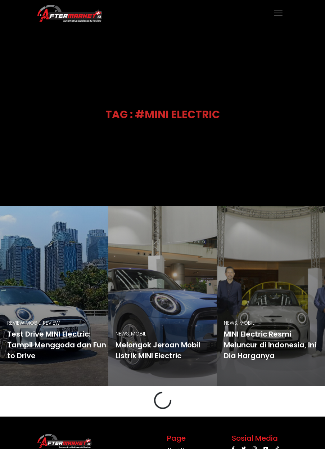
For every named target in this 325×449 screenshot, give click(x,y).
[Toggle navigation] (278, 13)
